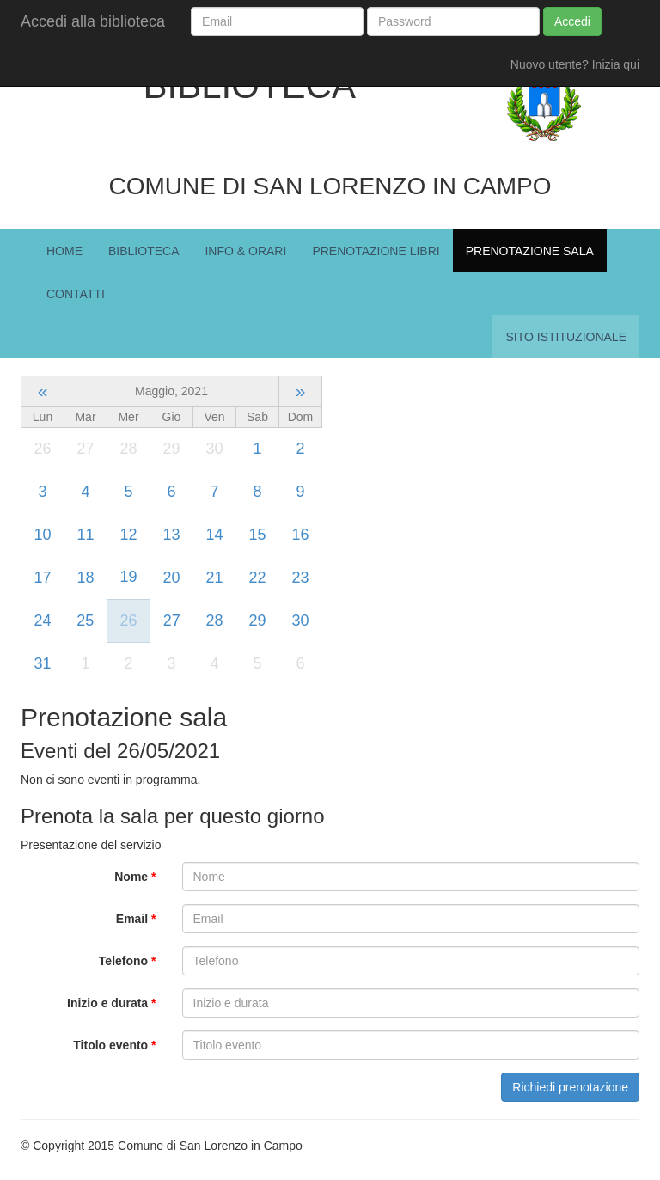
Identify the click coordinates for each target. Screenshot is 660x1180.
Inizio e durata (111, 1003)
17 (42, 577)
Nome (135, 876)
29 (257, 620)
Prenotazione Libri (375, 251)
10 (42, 534)
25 (85, 620)
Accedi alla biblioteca (93, 21)
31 (42, 663)
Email (136, 919)
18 (85, 577)
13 (171, 534)
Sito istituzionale (565, 337)
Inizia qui (615, 64)
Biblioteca (143, 251)
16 (300, 534)
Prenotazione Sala (530, 251)
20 (171, 577)
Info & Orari (245, 251)
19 (128, 576)
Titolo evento (114, 1045)
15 (257, 534)
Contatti (75, 294)
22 (257, 577)
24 (42, 620)
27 (171, 620)
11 (85, 534)
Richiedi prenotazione (570, 1087)
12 (128, 534)
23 (300, 577)
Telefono (127, 961)
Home (64, 251)
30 (300, 620)
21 (214, 577)
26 (128, 620)
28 (214, 620)
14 (214, 534)
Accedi (572, 21)
